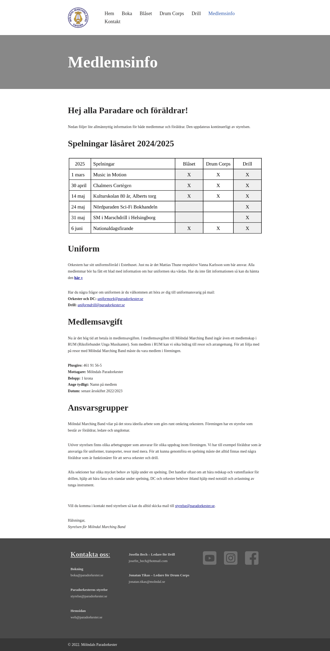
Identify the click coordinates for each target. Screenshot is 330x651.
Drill (195, 13)
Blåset (146, 13)
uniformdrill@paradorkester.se (101, 305)
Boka (127, 13)
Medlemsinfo (221, 13)
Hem (109, 13)
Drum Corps (171, 13)
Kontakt (113, 21)
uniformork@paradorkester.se (120, 299)
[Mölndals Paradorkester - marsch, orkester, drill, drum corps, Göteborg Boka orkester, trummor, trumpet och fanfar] (78, 18)
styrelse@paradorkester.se (194, 506)
